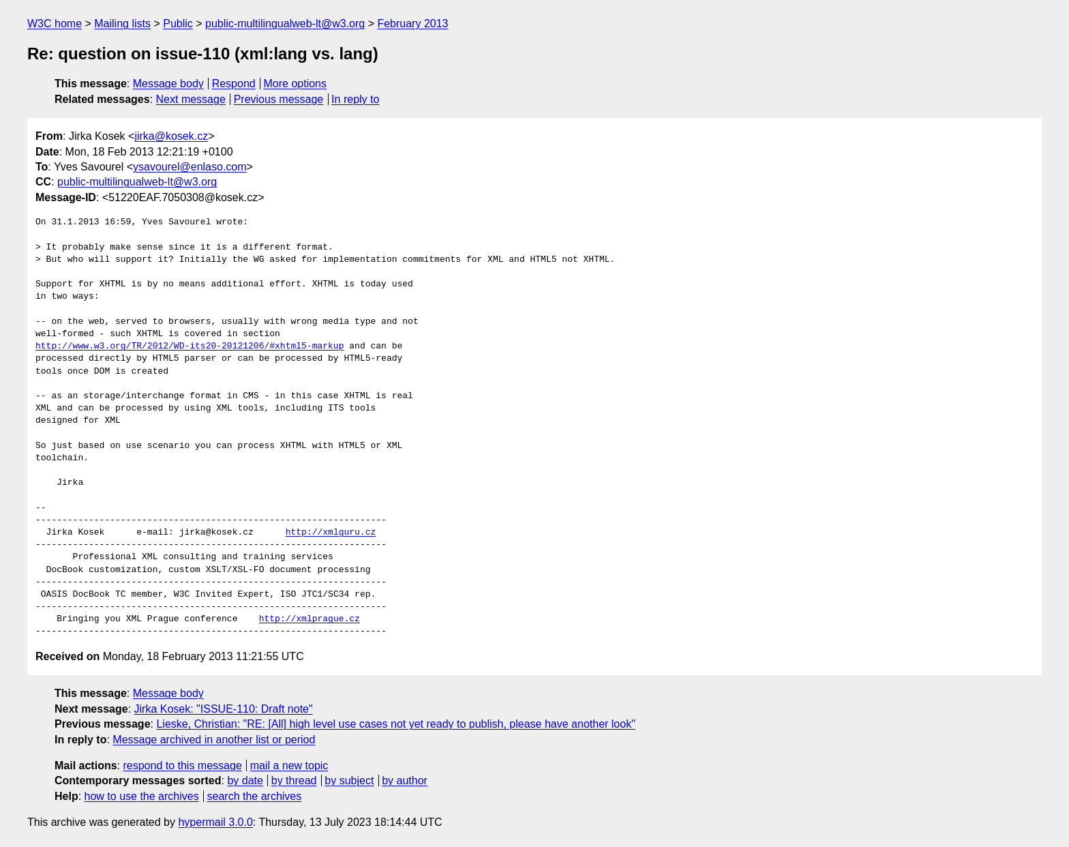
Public (178, 23)
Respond (234, 83)
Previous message (279, 99)
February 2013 (412, 23)
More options (295, 83)
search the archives (254, 796)
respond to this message (182, 765)
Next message (191, 99)
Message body (168, 83)
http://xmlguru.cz (331, 532)
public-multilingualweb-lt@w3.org (285, 23)
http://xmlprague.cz (309, 619)
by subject (349, 780)
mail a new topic (289, 765)
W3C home (54, 23)
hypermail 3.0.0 (215, 822)
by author (404, 780)
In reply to (355, 99)
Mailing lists (122, 23)
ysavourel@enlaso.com (190, 167)
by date (244, 780)
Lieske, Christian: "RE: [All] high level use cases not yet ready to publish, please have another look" (395, 724)
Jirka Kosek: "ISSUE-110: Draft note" (223, 709)
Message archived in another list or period (213, 739)
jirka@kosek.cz (171, 136)
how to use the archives (142, 796)
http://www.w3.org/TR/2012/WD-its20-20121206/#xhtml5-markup (189, 346)
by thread (294, 780)
